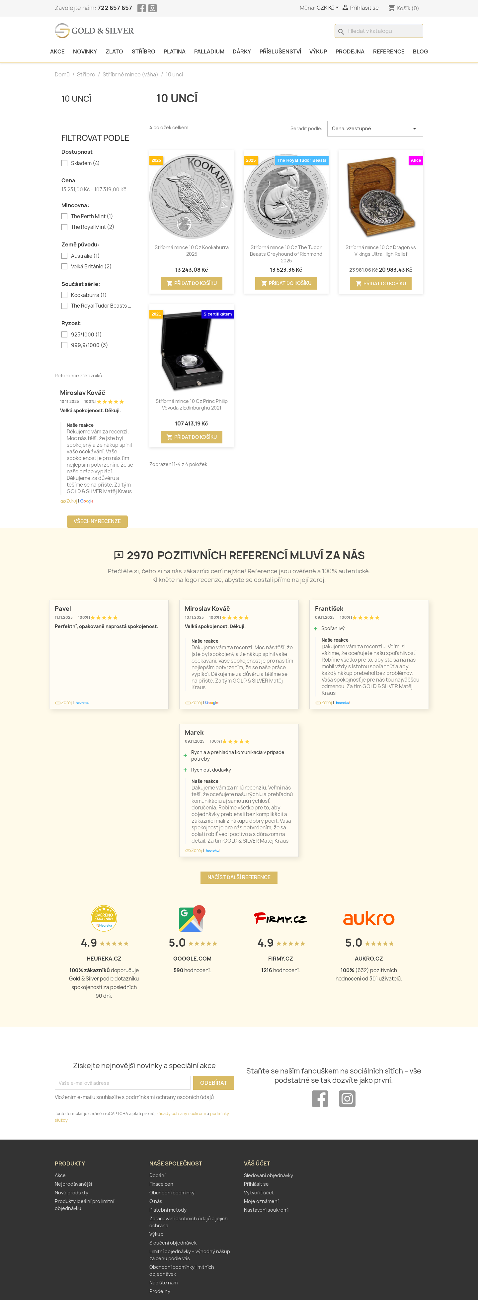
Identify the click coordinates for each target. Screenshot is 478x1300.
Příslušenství (280, 51)
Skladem (85, 163)
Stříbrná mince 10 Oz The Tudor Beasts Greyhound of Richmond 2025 (286, 254)
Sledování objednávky (268, 1175)
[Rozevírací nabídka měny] (329, 8)
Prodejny (159, 1291)
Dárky (242, 51)
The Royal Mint (93, 227)
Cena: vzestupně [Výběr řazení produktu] (375, 129)
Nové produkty (71, 1192)
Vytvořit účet (259, 1192)
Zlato (114, 51)
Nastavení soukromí (266, 1210)
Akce (57, 51)
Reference (389, 51)
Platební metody (168, 1210)
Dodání (157, 1175)
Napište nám (163, 1282)
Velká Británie (91, 266)
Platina (175, 51)
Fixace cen (161, 1184)
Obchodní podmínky (172, 1192)
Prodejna (350, 51)
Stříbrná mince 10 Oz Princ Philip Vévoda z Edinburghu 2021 (192, 404)
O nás (155, 1201)
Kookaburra (89, 295)
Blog (420, 51)
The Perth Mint (92, 216)
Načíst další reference (239, 877)
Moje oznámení (261, 1201)
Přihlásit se (256, 1184)
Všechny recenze (97, 521)
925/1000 (86, 334)
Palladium (209, 51)
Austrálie (85, 256)
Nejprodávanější (73, 1184)
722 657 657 (115, 8)
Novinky (85, 51)
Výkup (318, 51)
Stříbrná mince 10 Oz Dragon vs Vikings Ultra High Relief (381, 250)
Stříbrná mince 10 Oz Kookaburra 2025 (192, 250)
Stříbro (143, 51)
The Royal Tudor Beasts (101, 306)
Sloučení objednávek (173, 1243)
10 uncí (76, 98)
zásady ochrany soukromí (181, 1113)
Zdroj (68, 501)
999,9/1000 (89, 345)
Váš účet (257, 1163)
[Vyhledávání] (379, 31)
